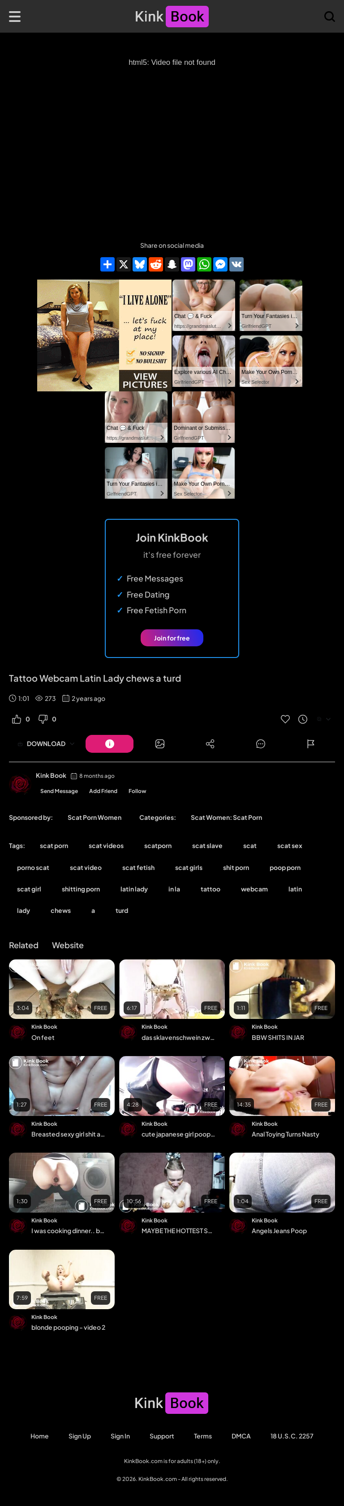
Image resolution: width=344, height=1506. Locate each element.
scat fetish (138, 867)
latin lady (134, 889)
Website (68, 945)
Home (39, 1436)
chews (61, 910)
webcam (254, 889)
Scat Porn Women (94, 817)
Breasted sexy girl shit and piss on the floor (68, 1134)
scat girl (29, 889)
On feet (43, 1037)
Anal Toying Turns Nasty (285, 1134)
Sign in (120, 1436)
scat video (86, 867)
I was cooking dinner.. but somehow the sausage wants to (68, 1230)
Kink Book (51, 775)
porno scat (33, 867)
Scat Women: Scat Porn (226, 817)
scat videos (106, 845)
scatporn (158, 845)
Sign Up (80, 1436)
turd (122, 910)
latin (295, 889)
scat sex (289, 845)
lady (23, 910)
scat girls (188, 867)
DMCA (241, 1436)
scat (250, 845)
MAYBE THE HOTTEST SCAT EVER (179, 1230)
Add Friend (103, 791)
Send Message (59, 791)
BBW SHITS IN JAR (278, 1037)
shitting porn (81, 889)
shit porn (236, 867)
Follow (137, 791)
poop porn (285, 867)
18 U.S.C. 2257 (292, 1436)
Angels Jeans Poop (279, 1230)
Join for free (172, 638)
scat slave (207, 845)
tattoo (210, 889)
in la (174, 889)
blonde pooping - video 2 (68, 1327)
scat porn (54, 845)
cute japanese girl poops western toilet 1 (179, 1134)
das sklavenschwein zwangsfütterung (179, 1037)
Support (162, 1436)
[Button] (109, 744)
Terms (203, 1436)
